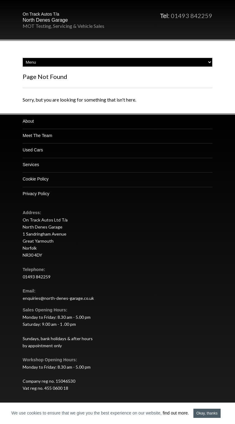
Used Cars (33, 149)
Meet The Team (37, 135)
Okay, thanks (207, 413)
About (28, 121)
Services (31, 164)
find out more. (176, 413)
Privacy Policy (36, 193)
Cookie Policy (36, 179)
